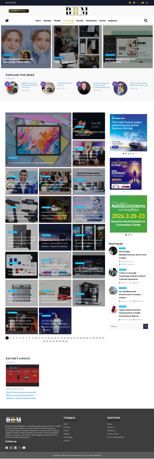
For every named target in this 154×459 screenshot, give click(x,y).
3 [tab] (128, 154)
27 (90, 338)
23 (78, 338)
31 (103, 338)
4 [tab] (131, 154)
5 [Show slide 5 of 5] (129, 191)
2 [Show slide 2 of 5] (125, 191)
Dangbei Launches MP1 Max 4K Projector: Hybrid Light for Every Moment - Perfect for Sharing (55, 243)
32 (44, 342)
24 (81, 338)
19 (65, 338)
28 (94, 338)
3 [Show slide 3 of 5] (126, 191)
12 (42, 338)
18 (62, 338)
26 (87, 338)
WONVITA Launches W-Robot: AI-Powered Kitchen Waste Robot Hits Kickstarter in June (56, 216)
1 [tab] (123, 154)
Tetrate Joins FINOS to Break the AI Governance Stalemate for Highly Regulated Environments (22, 271)
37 (60, 342)
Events (102, 21)
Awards (79, 21)
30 (100, 338)
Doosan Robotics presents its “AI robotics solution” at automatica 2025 (88, 271)
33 (47, 342)
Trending (122, 270)
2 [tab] (126, 154)
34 (50, 342)
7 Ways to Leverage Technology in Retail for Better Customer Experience (132, 276)
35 (54, 342)
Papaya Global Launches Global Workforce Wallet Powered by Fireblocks (130, 313)
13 (45, 338)
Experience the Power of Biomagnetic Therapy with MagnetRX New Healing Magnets (55, 299)
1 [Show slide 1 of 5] (123, 191)
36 (57, 342)
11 (39, 338)
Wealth (57, 21)
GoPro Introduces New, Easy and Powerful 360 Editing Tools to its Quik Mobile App (88, 243)
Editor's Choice (14, 369)
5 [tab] (133, 154)
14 (49, 338)
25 (84, 338)
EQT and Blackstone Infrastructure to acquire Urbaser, (130, 295)
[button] (146, 21)
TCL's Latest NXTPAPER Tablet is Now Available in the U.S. (31, 163)
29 (97, 338)
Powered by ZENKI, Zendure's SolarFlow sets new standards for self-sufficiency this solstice (22, 299)
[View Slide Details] (128, 133)
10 (36, 338)
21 (71, 338)
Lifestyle (47, 21)
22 (74, 338)
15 (52, 338)
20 (68, 338)
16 (55, 338)
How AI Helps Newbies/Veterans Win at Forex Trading (133, 255)
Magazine (112, 21)
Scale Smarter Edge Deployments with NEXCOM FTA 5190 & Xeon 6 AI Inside (89, 216)
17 (58, 338)
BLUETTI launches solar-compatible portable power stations (87, 188)
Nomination (91, 21)
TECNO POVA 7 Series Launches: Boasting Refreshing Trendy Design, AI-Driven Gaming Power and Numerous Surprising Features (21, 324)
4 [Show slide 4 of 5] (128, 191)
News (38, 21)
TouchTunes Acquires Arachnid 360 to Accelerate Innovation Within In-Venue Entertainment (21, 395)
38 (63, 342)
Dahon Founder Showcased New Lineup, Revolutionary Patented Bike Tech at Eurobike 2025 (21, 216)
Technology (68, 21)
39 (66, 342)
